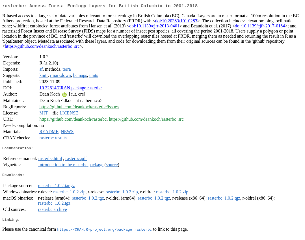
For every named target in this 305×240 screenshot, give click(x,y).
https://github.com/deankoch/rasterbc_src (42, 47)
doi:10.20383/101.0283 (176, 22)
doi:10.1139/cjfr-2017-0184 (260, 27)
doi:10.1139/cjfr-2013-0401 (154, 27)
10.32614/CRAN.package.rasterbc (70, 89)
